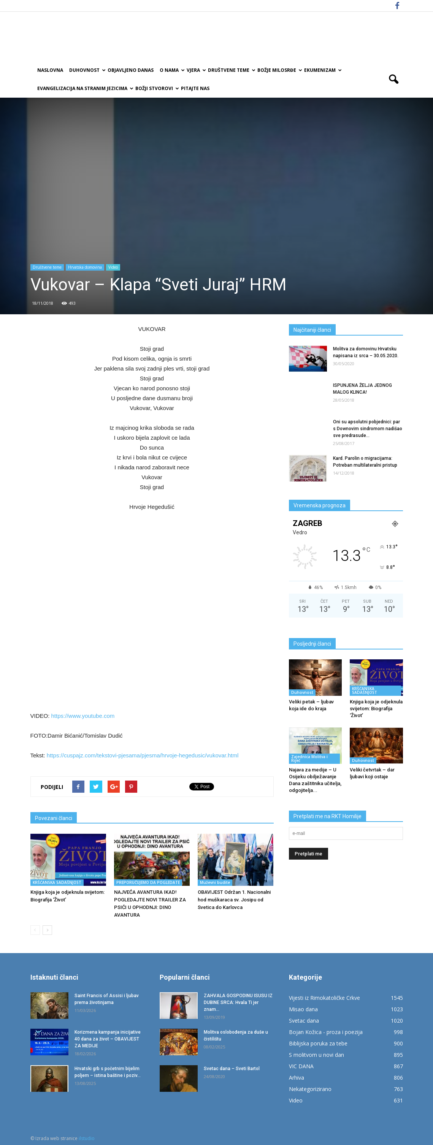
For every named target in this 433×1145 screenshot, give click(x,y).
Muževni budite (215, 882)
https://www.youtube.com (81, 716)
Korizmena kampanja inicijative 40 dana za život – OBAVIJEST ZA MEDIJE (108, 1038)
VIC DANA (301, 1066)
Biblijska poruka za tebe (318, 1043)
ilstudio (87, 1138)
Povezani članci (53, 818)
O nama (172, 70)
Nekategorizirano (310, 1089)
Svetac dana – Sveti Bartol (232, 1068)
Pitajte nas (195, 88)
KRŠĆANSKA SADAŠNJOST (57, 882)
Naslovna (50, 70)
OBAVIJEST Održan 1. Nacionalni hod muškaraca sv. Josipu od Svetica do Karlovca (234, 899)
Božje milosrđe (279, 70)
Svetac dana (304, 1020)
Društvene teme (231, 70)
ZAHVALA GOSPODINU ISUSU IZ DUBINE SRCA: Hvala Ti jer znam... (238, 1002)
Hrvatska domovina (85, 267)
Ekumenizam (322, 70)
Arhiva (296, 1077)
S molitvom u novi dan (316, 1054)
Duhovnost (87, 70)
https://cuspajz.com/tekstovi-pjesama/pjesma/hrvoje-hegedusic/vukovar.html (142, 755)
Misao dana (303, 1009)
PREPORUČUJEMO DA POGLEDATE (148, 882)
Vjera (196, 70)
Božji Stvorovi (156, 88)
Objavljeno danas (131, 70)
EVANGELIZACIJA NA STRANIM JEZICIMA (84, 88)
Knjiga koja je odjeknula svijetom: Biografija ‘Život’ (376, 708)
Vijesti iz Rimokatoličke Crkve (324, 997)
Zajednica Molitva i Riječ (309, 758)
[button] (394, 79)
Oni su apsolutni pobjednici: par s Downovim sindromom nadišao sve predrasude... (367, 428)
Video (113, 267)
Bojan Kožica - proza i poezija (326, 1032)
